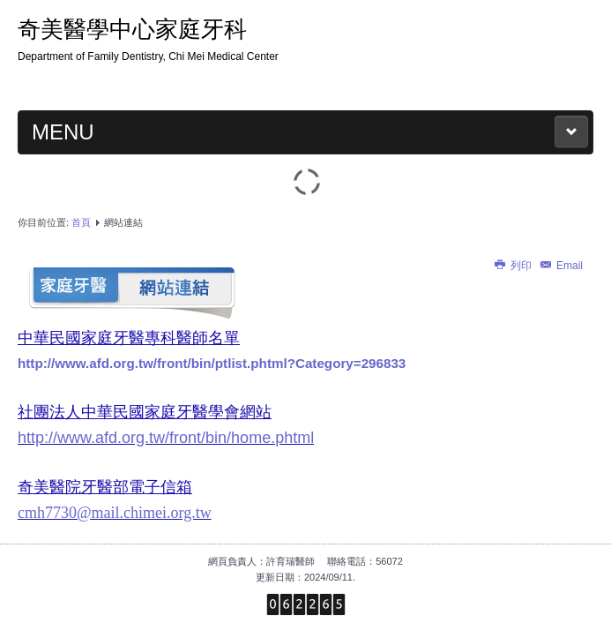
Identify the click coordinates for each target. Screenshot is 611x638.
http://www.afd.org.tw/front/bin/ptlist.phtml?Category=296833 (212, 363)
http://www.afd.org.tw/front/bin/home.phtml (166, 438)
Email (561, 265)
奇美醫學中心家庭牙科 (132, 29)
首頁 (81, 222)
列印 (514, 265)
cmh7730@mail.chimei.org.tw (115, 513)
